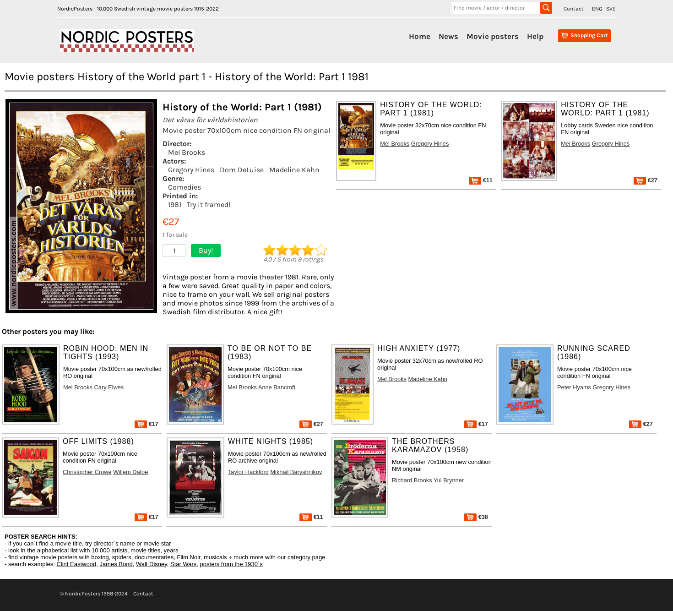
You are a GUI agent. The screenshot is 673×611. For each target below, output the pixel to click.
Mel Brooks (186, 152)
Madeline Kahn (294, 169)
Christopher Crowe (87, 472)
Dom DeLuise (242, 169)
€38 (476, 516)
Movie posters (493, 36)
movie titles (145, 550)
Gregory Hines (191, 169)
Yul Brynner (449, 480)
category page (306, 557)
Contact (574, 8)
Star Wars (183, 564)
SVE (611, 8)
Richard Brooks (412, 480)
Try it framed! (208, 204)
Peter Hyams (574, 387)
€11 (481, 180)
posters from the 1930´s (231, 564)
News (448, 36)
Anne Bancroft (276, 387)
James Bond (115, 564)
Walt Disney (151, 564)
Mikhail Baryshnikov (296, 472)
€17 (146, 423)
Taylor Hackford (248, 472)
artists (119, 550)
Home (419, 36)
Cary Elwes (109, 387)
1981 (174, 204)
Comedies (184, 187)
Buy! (206, 250)
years (171, 550)
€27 (645, 180)
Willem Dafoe (130, 472)
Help (535, 36)
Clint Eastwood (76, 564)
